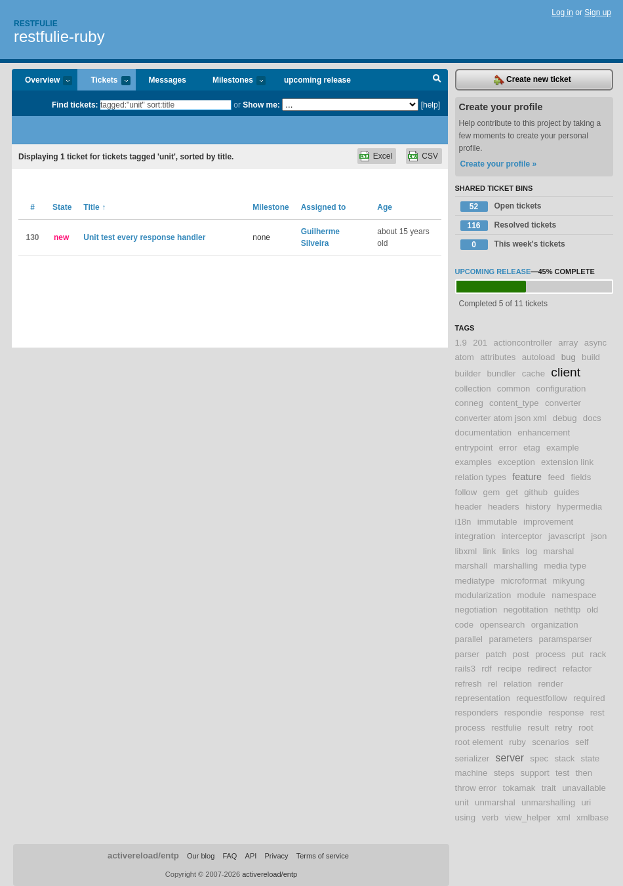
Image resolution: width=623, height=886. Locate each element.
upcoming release (317, 80)
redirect (541, 669)
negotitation (525, 609)
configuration (561, 388)
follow (466, 492)
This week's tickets (512, 244)
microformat (524, 581)
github (536, 492)
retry (563, 728)
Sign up (597, 12)
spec (539, 758)
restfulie (506, 728)
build (591, 357)
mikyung (569, 581)
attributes (497, 357)
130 (32, 237)
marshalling (516, 566)
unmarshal (495, 802)
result (538, 728)
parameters (511, 639)
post (521, 654)
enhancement (543, 432)
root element (479, 742)
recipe (509, 669)
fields (581, 477)
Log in (562, 12)
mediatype (475, 581)
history (538, 507)
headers (503, 507)
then (584, 773)
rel (493, 684)
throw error (476, 788)
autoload (538, 357)
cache (533, 373)
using (465, 817)
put (578, 654)
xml (564, 817)
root (585, 728)
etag (531, 448)
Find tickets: (75, 105)
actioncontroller (523, 343)
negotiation (476, 609)
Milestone (270, 207)
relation (518, 684)
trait (549, 788)
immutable (497, 522)
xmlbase (592, 817)
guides (567, 492)
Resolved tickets (508, 225)
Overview (42, 81)
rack (598, 654)
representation (482, 698)
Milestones (232, 81)
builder (468, 373)
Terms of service (322, 856)
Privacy (276, 856)
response (566, 712)
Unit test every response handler (144, 237)
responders (476, 712)
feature (527, 477)
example (562, 448)
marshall (471, 566)
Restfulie (36, 23)
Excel (382, 156)
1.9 (461, 343)
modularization (483, 595)
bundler (501, 373)
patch (495, 654)
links (510, 551)
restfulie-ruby (59, 36)
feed (556, 477)
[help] (430, 105)
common (514, 388)
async (595, 343)
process (550, 654)
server (510, 757)
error (508, 448)
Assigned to (323, 207)
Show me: (261, 105)
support (535, 773)
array (568, 343)
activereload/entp (143, 855)
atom (464, 357)
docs (592, 418)
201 (480, 343)
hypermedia (579, 507)
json (599, 536)
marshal (558, 551)
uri (586, 802)
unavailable (584, 788)
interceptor (521, 536)
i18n (463, 522)
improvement (548, 522)
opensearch (502, 625)
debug (565, 418)
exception (516, 462)
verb (489, 817)
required (589, 698)
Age (384, 207)
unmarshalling (548, 802)
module (531, 595)
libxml (466, 551)
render (550, 684)
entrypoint (474, 448)
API (251, 856)
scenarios (550, 742)
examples (473, 462)
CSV (430, 156)
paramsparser (565, 639)
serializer (472, 758)
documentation (483, 432)
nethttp (567, 609)
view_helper (527, 817)
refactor (577, 669)
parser (467, 654)
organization (554, 625)
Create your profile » (498, 164)
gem (491, 492)
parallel (469, 639)
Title (94, 207)
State (61, 207)
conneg (469, 403)
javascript (566, 536)
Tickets (103, 81)
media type (565, 566)
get (512, 492)
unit (462, 802)
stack (564, 758)
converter (563, 403)
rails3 (465, 669)
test (562, 773)
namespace (574, 595)
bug (568, 357)
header (468, 507)
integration (475, 536)
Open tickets (501, 206)
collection (473, 388)
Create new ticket (532, 80)
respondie (523, 712)
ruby (517, 742)
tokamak (519, 788)
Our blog (200, 856)
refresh (468, 684)
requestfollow (541, 698)
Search (437, 80)
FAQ (229, 856)
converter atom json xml (501, 418)
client (565, 372)
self (582, 742)
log (531, 551)
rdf (486, 669)
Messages (167, 80)
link (489, 551)
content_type (514, 403)
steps (504, 773)
